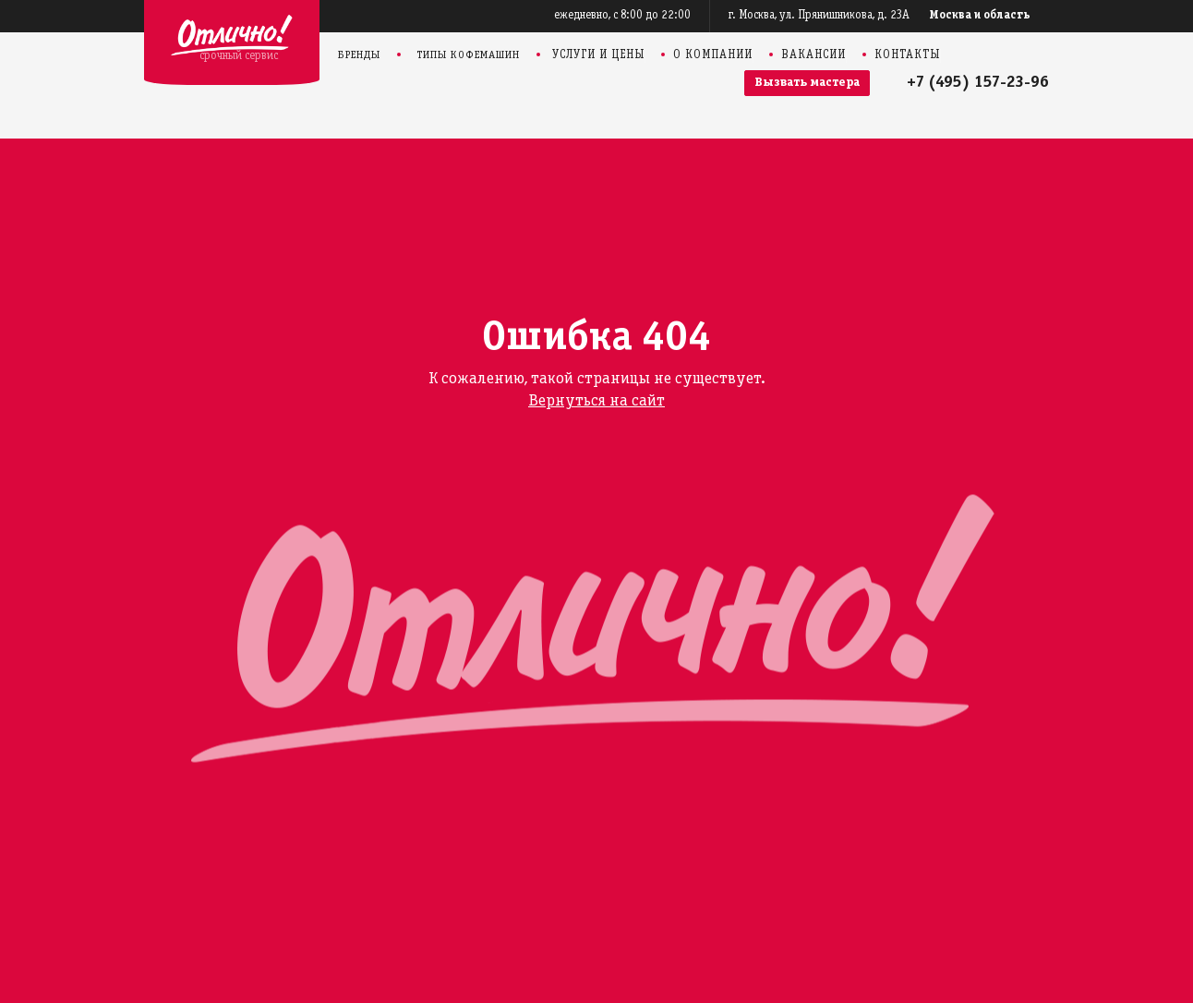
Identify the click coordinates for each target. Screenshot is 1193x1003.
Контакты (907, 55)
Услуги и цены (598, 55)
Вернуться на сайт (596, 401)
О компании (713, 55)
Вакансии (813, 55)
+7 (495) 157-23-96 (978, 83)
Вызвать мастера (807, 83)
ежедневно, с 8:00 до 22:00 (622, 15)
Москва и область (980, 15)
